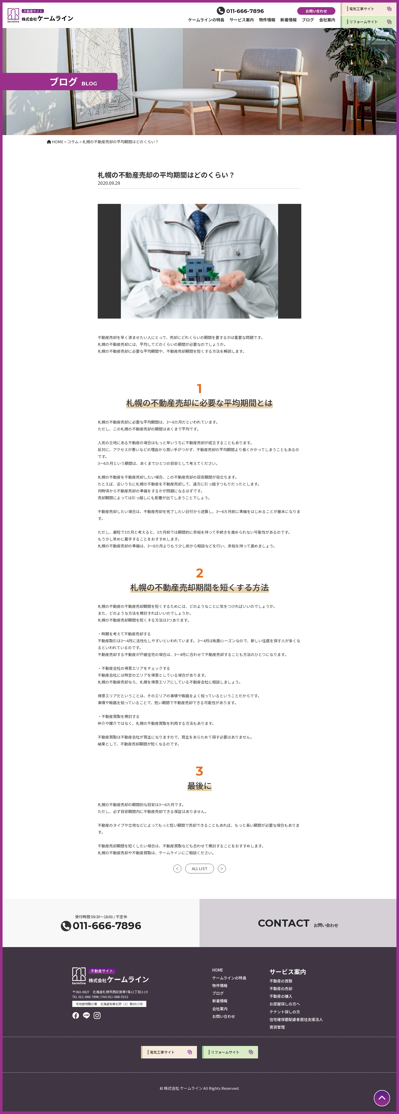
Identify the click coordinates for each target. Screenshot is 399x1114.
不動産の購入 (280, 996)
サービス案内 (242, 20)
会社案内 (327, 20)
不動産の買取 (280, 981)
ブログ (308, 20)
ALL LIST (199, 868)
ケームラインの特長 (206, 20)
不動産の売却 (280, 988)
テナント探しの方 (284, 1011)
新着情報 (288, 20)
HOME (217, 970)
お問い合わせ (316, 11)
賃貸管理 (277, 1027)
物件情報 (267, 20)
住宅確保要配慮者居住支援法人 (296, 1019)
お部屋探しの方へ (284, 1003)
